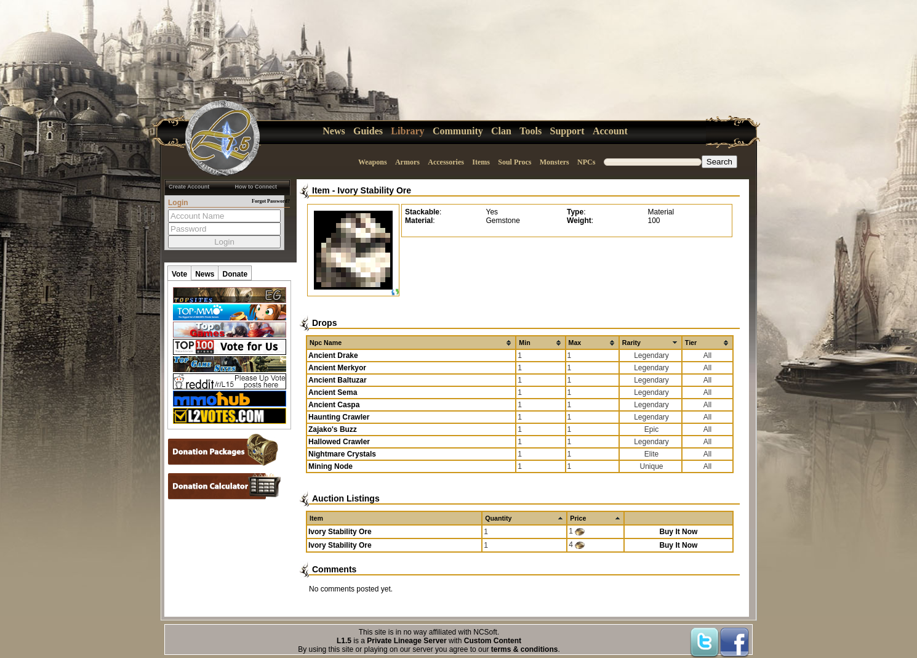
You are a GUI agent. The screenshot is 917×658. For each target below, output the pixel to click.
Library (407, 131)
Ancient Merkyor (337, 368)
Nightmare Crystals (342, 454)
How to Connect (256, 187)
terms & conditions (524, 649)
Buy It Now (678, 531)
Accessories (446, 162)
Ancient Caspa (333, 404)
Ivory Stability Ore (374, 190)
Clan (501, 131)
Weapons (372, 162)
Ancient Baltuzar (337, 380)
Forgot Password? (271, 201)
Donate (234, 274)
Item (321, 190)
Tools (530, 131)
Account (610, 131)
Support (567, 131)
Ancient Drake (333, 355)
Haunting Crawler (338, 417)
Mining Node (330, 466)
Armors (407, 162)
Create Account (189, 187)
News (333, 131)
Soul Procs (514, 162)
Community (458, 131)
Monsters (554, 162)
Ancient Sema (332, 392)
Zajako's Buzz (332, 429)
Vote (179, 274)
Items (481, 162)
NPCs (586, 162)
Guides (368, 131)
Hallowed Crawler (339, 441)
